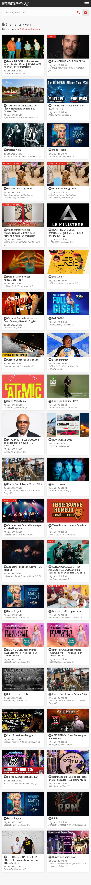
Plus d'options (85, 12)
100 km (23, 29)
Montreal (35, 29)
